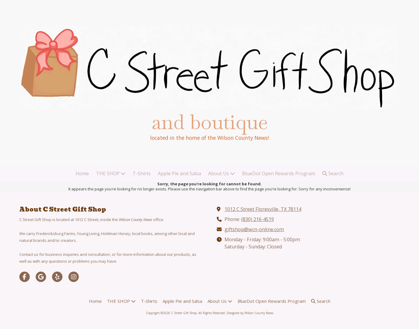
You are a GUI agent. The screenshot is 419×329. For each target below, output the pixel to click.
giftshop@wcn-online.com (254, 229)
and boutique (210, 122)
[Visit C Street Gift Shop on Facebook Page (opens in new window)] (24, 277)
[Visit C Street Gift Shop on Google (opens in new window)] (41, 277)
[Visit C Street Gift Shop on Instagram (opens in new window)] (73, 277)
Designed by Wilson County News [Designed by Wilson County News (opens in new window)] (250, 313)
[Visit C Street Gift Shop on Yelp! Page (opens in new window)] (57, 277)
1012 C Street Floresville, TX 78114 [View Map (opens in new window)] (263, 209)
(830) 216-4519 (257, 219)
